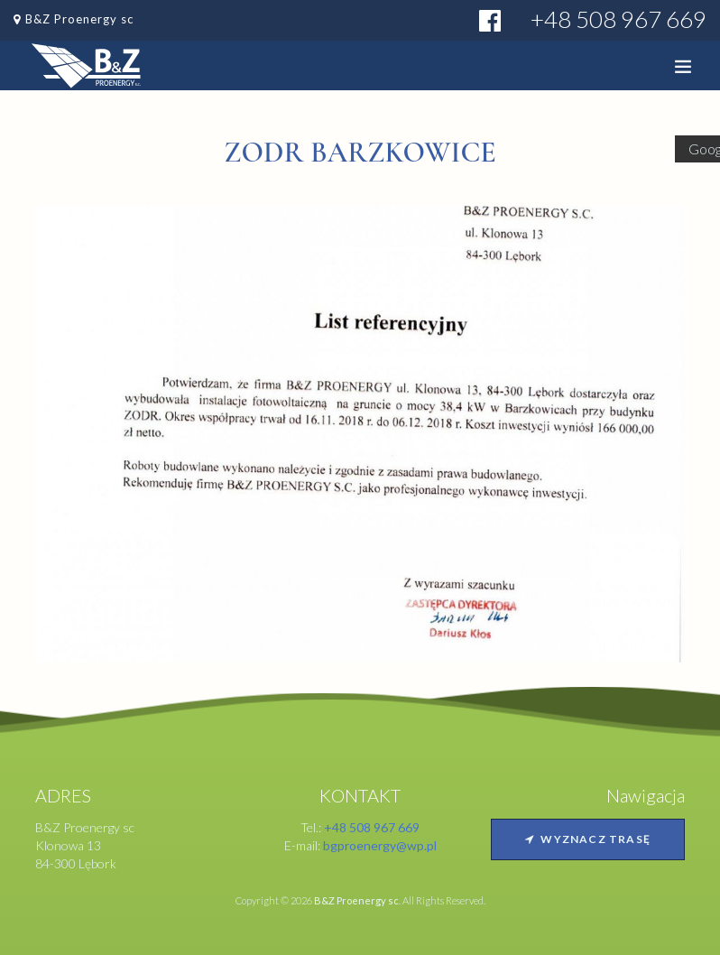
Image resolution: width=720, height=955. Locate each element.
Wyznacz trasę (588, 839)
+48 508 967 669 (618, 19)
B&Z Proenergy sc (79, 19)
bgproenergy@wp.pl (380, 845)
